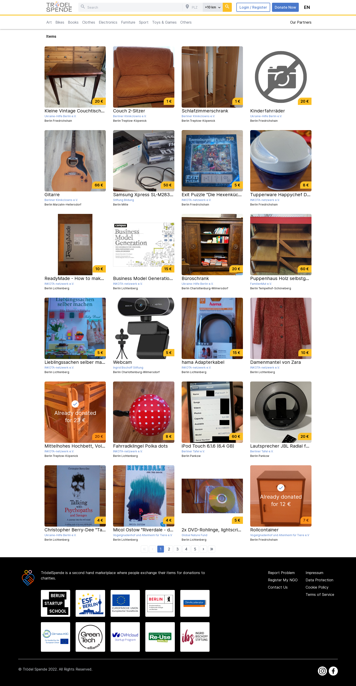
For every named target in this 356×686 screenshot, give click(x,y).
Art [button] (49, 22)
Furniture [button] (128, 22)
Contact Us (278, 587)
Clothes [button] (88, 22)
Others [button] (186, 22)
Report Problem (281, 572)
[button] (160, 549)
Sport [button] (143, 22)
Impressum (314, 572)
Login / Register (253, 7)
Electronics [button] (108, 22)
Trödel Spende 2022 (40, 669)
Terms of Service (320, 594)
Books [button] (73, 22)
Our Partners (301, 22)
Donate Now (285, 7)
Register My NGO (283, 580)
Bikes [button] (59, 22)
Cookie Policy (317, 587)
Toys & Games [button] (164, 22)
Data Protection (319, 580)
